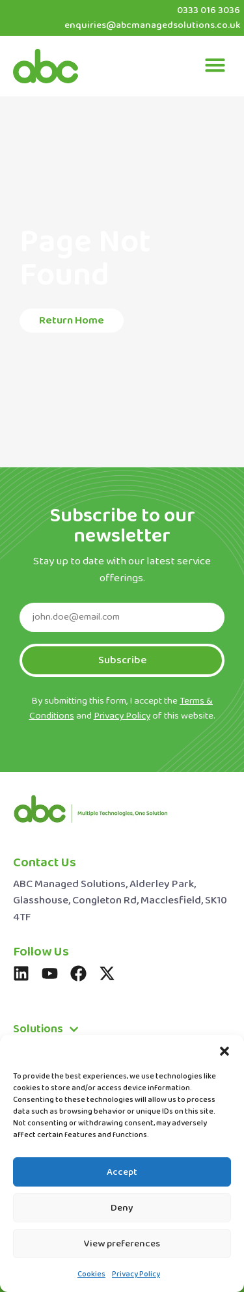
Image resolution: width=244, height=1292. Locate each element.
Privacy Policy (136, 1274)
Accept (122, 1172)
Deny (122, 1208)
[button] (224, 1051)
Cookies (91, 1274)
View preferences (122, 1244)
